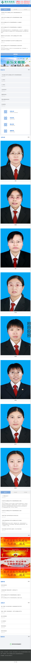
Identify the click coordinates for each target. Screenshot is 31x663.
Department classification (14, 112)
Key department (12, 125)
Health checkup (12, 131)
